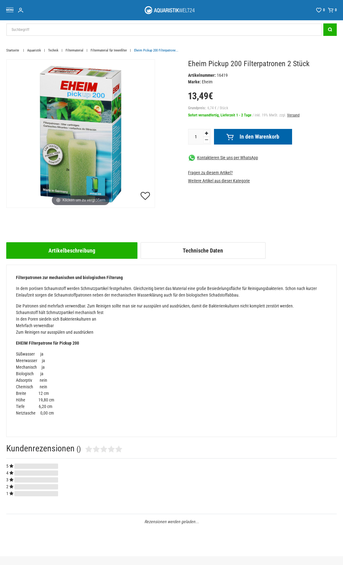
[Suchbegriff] (164, 29)
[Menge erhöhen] (206, 133)
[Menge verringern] (206, 140)
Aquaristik (34, 50)
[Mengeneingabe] (195, 136)
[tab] (71, 250)
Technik (53, 50)
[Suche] (330, 29)
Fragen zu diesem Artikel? (210, 172)
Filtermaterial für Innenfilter (109, 50)
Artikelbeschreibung (71, 250)
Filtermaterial (74, 50)
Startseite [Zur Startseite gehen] (13, 50)
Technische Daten (203, 250)
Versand (293, 115)
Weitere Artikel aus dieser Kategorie (219, 180)
